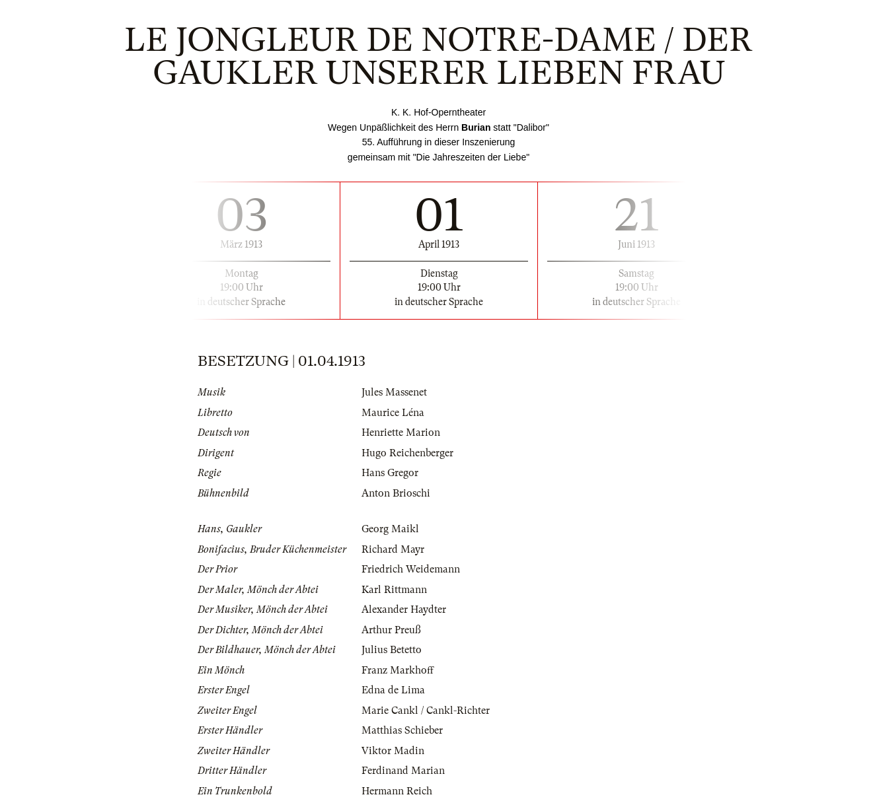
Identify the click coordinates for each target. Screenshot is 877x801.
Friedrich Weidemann (411, 569)
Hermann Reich (397, 791)
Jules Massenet (394, 392)
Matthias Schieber (402, 730)
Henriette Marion (401, 432)
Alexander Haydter (404, 609)
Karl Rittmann (394, 590)
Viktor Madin (393, 751)
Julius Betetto (392, 650)
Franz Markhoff (398, 670)
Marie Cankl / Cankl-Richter (426, 710)
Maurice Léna (393, 413)
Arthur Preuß (391, 630)
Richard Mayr (393, 549)
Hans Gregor (390, 473)
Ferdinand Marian (403, 771)
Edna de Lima (393, 690)
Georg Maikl (390, 529)
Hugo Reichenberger (407, 453)
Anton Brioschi (396, 493)
